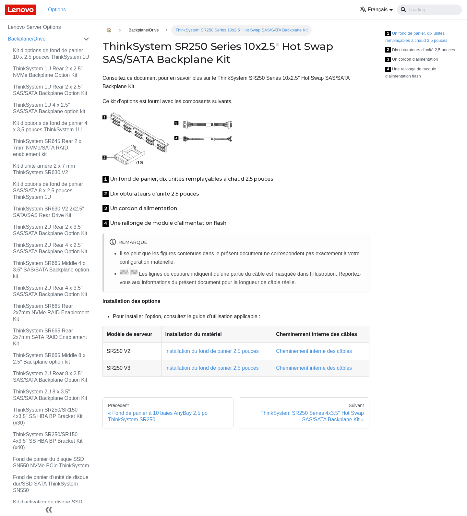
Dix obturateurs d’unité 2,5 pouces (420, 50)
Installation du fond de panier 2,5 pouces (212, 351)
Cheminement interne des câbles (314, 351)
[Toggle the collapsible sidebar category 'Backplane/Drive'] (86, 39)
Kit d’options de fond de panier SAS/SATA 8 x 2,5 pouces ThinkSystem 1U (48, 190)
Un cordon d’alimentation (411, 59)
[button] (376, 9)
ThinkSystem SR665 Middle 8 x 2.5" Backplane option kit (49, 359)
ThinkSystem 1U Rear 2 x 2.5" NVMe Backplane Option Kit (48, 72)
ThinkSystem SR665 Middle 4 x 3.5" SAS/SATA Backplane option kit (51, 269)
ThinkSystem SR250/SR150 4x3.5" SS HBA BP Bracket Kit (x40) (47, 441)
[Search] (429, 10)
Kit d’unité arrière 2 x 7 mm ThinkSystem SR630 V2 (44, 169)
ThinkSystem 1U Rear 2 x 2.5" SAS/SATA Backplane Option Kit (50, 90)
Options (57, 9)
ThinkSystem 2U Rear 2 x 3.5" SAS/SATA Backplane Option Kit (50, 230)
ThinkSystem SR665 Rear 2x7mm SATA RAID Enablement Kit (50, 337)
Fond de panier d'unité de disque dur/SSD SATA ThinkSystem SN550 (51, 483)
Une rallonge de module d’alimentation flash (410, 72)
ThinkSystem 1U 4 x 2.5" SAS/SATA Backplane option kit (49, 108)
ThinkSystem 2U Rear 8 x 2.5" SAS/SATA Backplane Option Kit (50, 377)
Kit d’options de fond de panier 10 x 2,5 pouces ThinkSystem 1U (51, 54)
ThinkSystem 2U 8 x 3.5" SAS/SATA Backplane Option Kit (50, 395)
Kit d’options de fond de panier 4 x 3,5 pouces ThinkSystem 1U (50, 126)
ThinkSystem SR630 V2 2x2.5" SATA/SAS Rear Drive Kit (48, 212)
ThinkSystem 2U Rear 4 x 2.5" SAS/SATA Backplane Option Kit (50, 248)
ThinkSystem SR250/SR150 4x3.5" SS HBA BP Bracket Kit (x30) (47, 416)
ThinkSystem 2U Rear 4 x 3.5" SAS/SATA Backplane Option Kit (50, 291)
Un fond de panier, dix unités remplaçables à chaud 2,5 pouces (416, 37)
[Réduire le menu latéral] (48, 509)
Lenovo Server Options (34, 27)
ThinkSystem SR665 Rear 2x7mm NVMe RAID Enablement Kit (51, 312)
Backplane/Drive (27, 39)
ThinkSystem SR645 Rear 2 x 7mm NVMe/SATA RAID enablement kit (47, 147)
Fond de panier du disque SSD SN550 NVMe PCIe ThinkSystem (51, 462)
